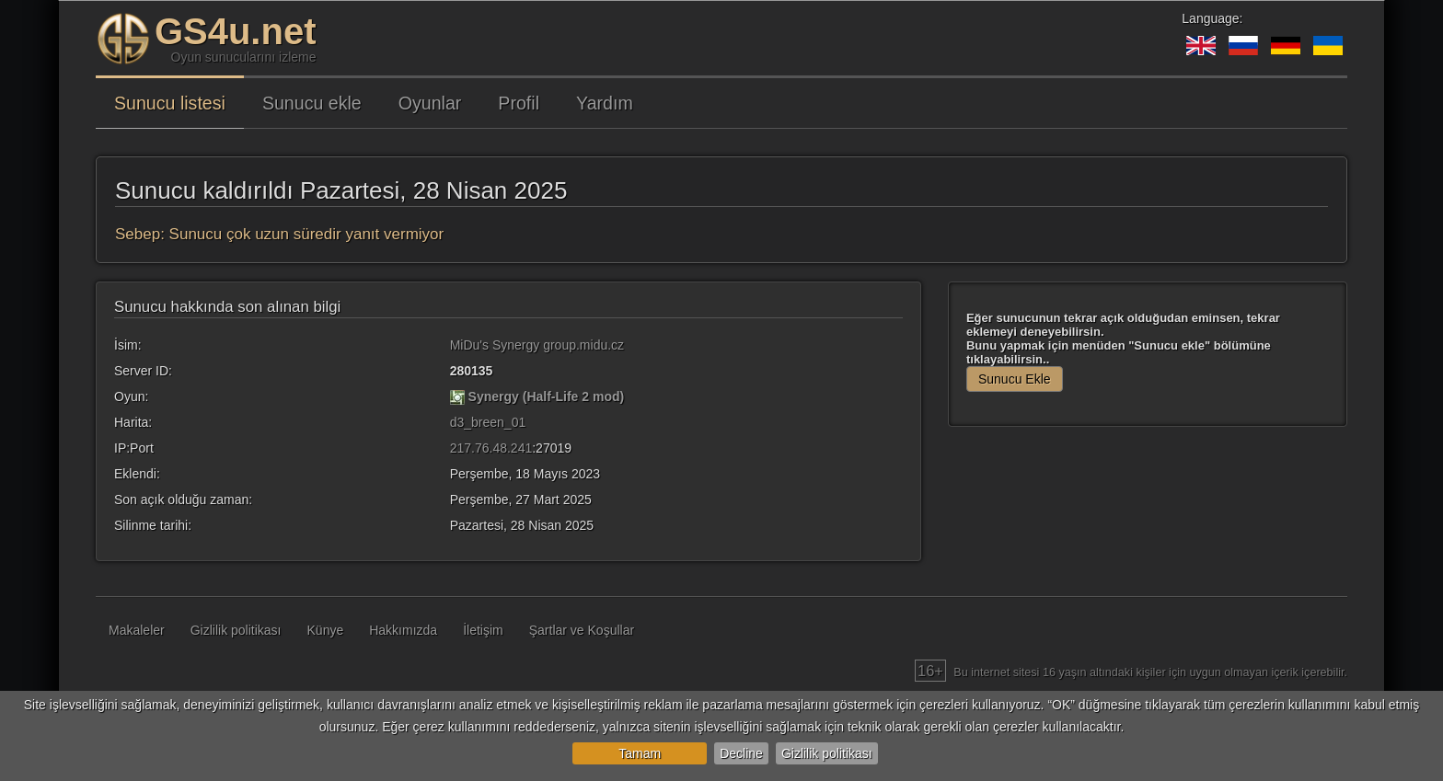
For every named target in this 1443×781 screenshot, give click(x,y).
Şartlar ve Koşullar (581, 630)
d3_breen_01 (488, 422)
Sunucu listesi (169, 103)
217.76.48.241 (491, 448)
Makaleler (137, 630)
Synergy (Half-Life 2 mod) (546, 396)
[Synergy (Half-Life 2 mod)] (457, 396)
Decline (741, 753)
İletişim (483, 630)
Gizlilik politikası (826, 753)
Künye (325, 630)
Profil (518, 103)
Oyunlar (430, 103)
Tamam (639, 753)
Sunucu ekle (312, 103)
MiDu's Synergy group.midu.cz (537, 345)
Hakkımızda (403, 630)
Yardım (604, 103)
